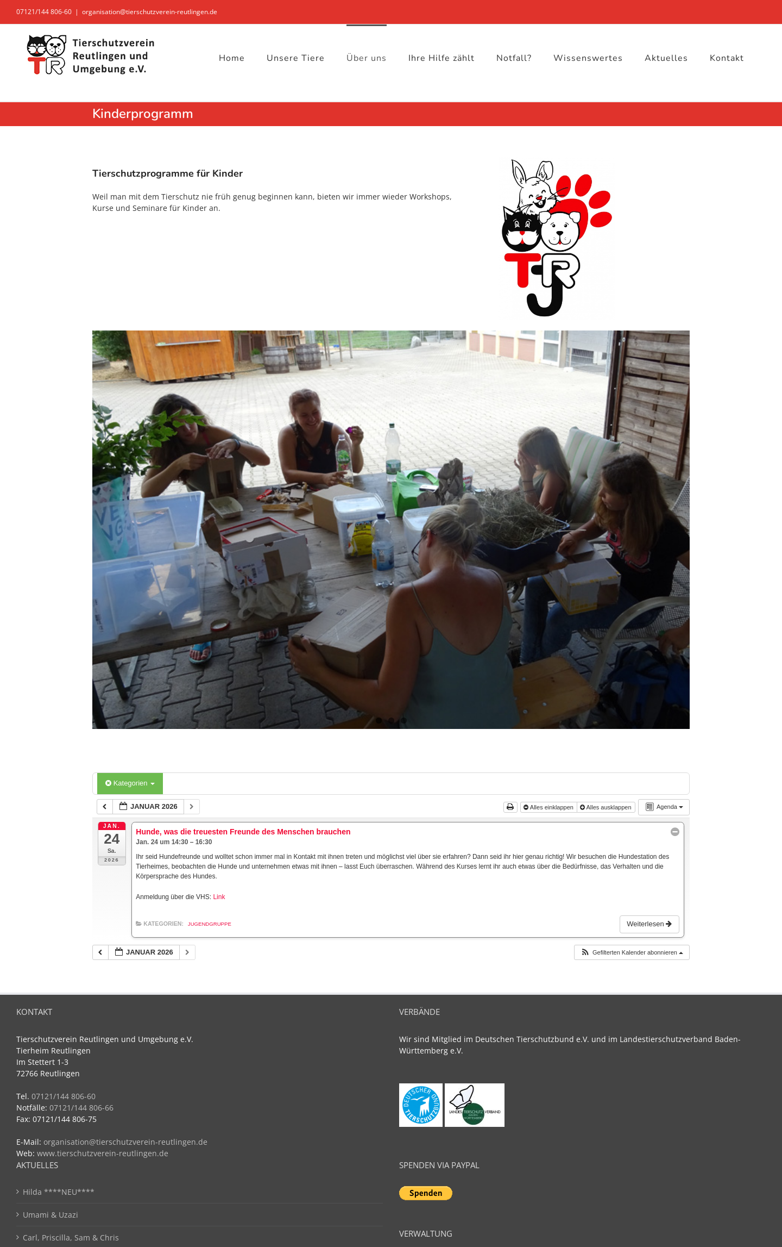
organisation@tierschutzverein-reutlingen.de (149, 11)
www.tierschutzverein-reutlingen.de (102, 1153)
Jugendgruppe (209, 924)
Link (219, 897)
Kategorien (130, 783)
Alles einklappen (549, 807)
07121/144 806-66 (81, 1107)
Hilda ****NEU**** (58, 1192)
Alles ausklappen (606, 807)
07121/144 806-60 (44, 11)
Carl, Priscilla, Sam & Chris (71, 1237)
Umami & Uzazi (50, 1214)
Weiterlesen (650, 924)
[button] (632, 952)
